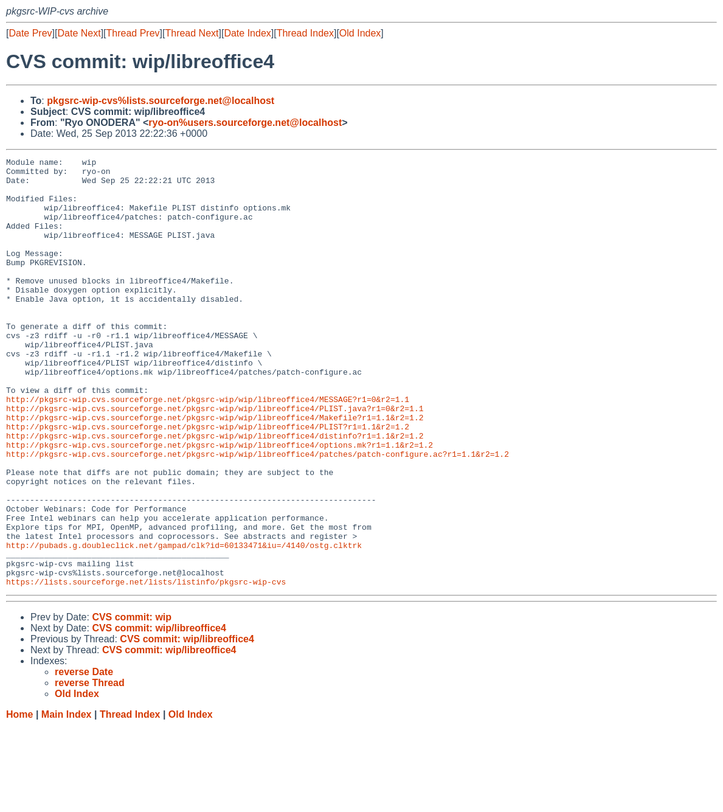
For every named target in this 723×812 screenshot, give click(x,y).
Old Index (360, 33)
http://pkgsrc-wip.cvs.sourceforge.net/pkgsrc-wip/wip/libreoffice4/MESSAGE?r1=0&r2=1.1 (207, 448)
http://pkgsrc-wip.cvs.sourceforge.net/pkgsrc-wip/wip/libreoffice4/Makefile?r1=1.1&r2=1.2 (214, 470)
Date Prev (30, 33)
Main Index (66, 800)
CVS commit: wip (131, 703)
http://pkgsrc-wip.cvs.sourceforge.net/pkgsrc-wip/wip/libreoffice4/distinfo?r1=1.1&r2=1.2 (214, 492)
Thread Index (305, 33)
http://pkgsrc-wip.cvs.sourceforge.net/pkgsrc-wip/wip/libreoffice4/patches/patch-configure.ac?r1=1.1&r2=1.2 (257, 513)
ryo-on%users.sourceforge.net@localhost (245, 122)
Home (19, 800)
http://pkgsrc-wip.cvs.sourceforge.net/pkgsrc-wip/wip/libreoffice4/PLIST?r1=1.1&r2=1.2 (207, 481)
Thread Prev (133, 33)
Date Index (247, 33)
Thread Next (191, 33)
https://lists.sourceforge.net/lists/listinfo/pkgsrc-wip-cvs (146, 667)
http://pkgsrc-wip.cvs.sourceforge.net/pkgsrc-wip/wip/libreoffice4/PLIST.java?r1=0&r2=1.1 (214, 459)
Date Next (78, 33)
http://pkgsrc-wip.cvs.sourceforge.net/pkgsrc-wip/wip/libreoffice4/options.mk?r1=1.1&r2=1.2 (219, 503)
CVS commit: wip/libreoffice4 (159, 714)
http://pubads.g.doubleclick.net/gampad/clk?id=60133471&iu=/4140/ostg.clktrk (184, 623)
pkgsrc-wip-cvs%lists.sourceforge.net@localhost (160, 100)
